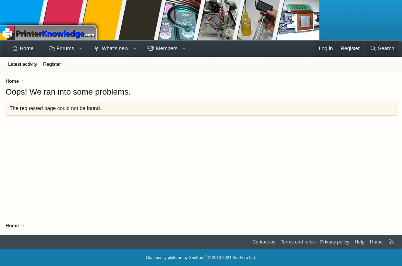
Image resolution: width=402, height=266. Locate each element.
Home (27, 48)
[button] (80, 49)
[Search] (382, 49)
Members (166, 48)
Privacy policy (334, 242)
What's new (115, 48)
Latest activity (22, 64)
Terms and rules (298, 242)
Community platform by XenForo (201, 257)
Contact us (263, 242)
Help (360, 242)
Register (52, 64)
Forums (65, 48)
